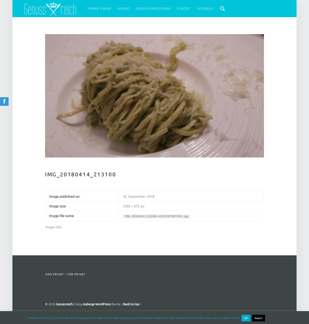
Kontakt (123, 8)
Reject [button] (258, 317)
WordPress (103, 304)
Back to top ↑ (132, 304)
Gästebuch (205, 8)
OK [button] (246, 317)
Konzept (183, 8)
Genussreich (64, 304)
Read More (274, 318)
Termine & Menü (99, 8)
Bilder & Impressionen (153, 8)
